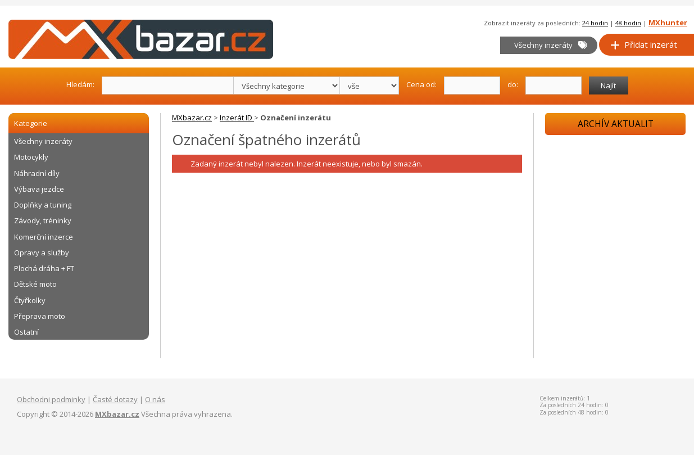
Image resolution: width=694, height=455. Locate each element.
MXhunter (667, 22)
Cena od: (421, 84)
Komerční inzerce (43, 237)
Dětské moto (35, 284)
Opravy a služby (41, 252)
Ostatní (26, 332)
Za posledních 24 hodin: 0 (574, 405)
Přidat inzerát (643, 44)
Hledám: (80, 84)
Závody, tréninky (42, 220)
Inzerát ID (237, 117)
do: (512, 84)
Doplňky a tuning (42, 205)
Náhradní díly (37, 173)
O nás (155, 399)
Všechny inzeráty (550, 45)
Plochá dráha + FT (44, 268)
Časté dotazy (115, 399)
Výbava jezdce (39, 189)
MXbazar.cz (192, 117)
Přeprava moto (39, 316)
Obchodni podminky (51, 399)
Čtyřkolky (30, 300)
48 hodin (628, 23)
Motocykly (31, 157)
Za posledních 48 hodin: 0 (574, 412)
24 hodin (595, 23)
